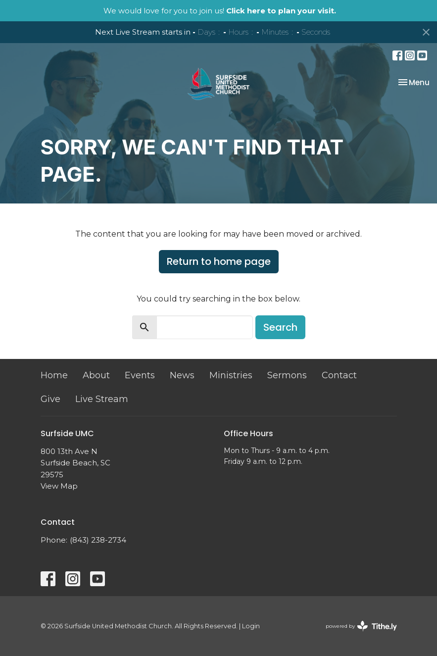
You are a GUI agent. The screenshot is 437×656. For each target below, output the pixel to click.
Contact (339, 375)
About (96, 375)
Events (140, 375)
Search (280, 327)
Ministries (230, 375)
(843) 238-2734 (98, 540)
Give (50, 399)
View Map (59, 486)
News (182, 375)
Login (251, 626)
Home (54, 375)
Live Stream (101, 399)
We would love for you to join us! (219, 10)
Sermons (287, 375)
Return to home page (219, 261)
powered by (361, 626)
